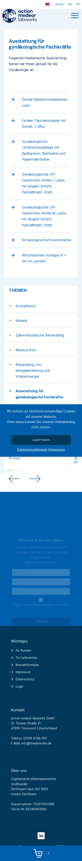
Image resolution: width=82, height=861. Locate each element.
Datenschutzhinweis (32, 449)
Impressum (56, 449)
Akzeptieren (41, 440)
